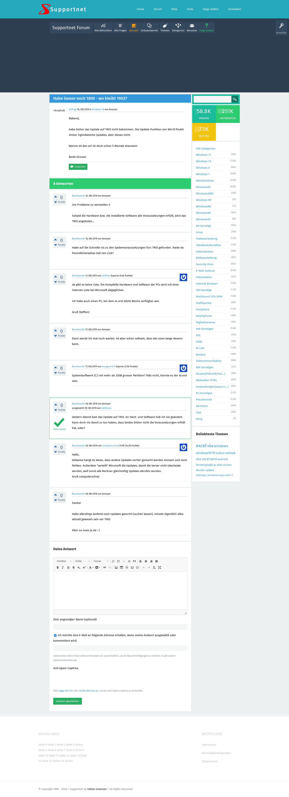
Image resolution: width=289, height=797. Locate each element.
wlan (220, 465)
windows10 (203, 453)
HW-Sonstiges (204, 328)
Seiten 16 (58, 761)
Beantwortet (78, 195)
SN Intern (202, 406)
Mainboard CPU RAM (209, 296)
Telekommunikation (209, 361)
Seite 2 (61, 744)
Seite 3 (70, 744)
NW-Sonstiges (204, 367)
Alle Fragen (120, 30)
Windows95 (203, 219)
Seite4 (79, 744)
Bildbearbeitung (206, 258)
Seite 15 (47, 761)
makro (220, 453)
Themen (165, 30)
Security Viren (205, 264)
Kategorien (178, 30)
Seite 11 (54, 755)
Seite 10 (43, 755)
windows (221, 446)
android (223, 459)
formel (200, 465)
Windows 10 (98, 109)
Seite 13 (75, 755)
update (210, 470)
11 (232, 475)
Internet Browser (207, 283)
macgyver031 (108, 366)
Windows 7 (203, 174)
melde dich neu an (88, 690)
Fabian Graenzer (97, 789)
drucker (200, 470)
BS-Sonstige (203, 225)
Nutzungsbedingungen (216, 753)
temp (199, 419)
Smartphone (204, 316)
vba (210, 445)
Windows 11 (203, 155)
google (209, 465)
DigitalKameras (205, 322)
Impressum (209, 744)
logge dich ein (66, 690)
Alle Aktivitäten (103, 30)
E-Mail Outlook (205, 270)
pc (215, 465)
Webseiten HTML (206, 380)
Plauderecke (204, 399)
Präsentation (204, 277)
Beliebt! (133, 30)
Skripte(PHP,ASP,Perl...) (210, 373)
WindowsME (203, 206)
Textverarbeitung (206, 238)
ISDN (199, 341)
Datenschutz (210, 761)
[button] (64, 561)
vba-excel (203, 459)
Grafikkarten (204, 303)
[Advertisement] (144, 62)
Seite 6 (52, 750)
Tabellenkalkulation (208, 245)
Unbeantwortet (149, 30)
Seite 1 (52, 744)
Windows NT (204, 200)
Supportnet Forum (71, 27)
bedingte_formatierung (209, 475)
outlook (230, 453)
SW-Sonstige (204, 290)
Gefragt (73, 109)
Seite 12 (64, 755)
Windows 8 (203, 167)
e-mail (226, 475)
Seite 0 (42, 744)
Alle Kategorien (205, 148)
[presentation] (82, 679)
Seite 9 (79, 750)
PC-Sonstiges (204, 393)
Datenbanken (204, 251)
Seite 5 (42, 750)
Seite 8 (70, 750)
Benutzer (192, 30)
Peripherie (202, 309)
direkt (69, 761)
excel (201, 445)
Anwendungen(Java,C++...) (212, 386)
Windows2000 (204, 193)
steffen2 (106, 275)
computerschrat (110, 445)
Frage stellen (206, 30)
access (227, 465)
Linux (199, 232)
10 (213, 453)
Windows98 (203, 213)
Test (198, 412)
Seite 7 (61, 750)
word (213, 459)
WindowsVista (205, 180)
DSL (198, 335)
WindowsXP (203, 187)
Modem (201, 354)
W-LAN (200, 348)
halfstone (106, 408)
